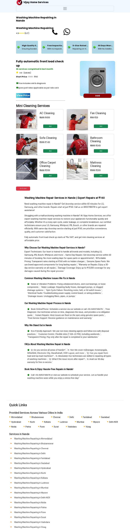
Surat (56, 427)
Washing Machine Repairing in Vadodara (32, 522)
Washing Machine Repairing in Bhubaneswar (33, 443)
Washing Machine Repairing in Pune (30, 512)
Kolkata (47, 422)
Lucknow (64, 422)
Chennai (56, 417)
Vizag (88, 427)
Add (50, 126)
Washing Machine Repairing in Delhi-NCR (32, 497)
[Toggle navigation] (65, 8)
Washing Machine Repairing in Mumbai (31, 488)
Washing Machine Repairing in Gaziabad (32, 463)
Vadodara (72, 427)
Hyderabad (16, 422)
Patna (28, 427)
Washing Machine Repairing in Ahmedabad (33, 439)
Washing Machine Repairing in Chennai (31, 448)
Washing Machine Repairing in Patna (30, 507)
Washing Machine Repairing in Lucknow (31, 483)
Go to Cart (23, 188)
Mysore (96, 422)
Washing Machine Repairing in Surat (30, 517)
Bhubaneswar (38, 417)
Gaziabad (105, 417)
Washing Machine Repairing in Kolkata (31, 478)
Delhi (72, 417)
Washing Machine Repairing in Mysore (31, 493)
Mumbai (80, 422)
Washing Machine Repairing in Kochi (30, 473)
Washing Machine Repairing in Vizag (30, 527)
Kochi (32, 422)
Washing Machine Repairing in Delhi (29, 453)
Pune (42, 427)
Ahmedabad (16, 417)
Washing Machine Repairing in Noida (30, 502)
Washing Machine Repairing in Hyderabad (32, 468)
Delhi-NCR (113, 422)
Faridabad (87, 417)
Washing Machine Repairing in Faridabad (32, 458)
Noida (13, 427)
